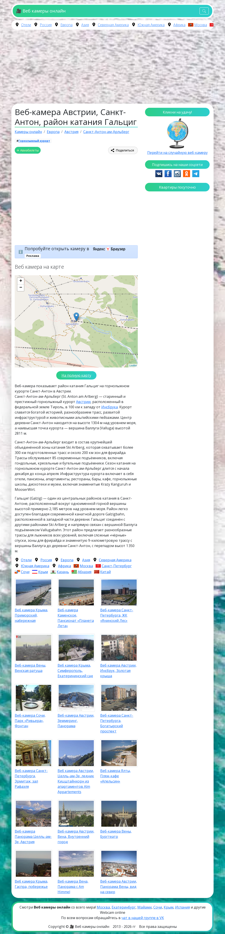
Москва (200, 24)
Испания (182, 907)
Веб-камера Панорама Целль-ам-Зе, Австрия (33, 836)
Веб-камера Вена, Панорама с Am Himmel (73, 886)
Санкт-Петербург (117, 565)
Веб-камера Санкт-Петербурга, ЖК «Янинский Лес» (116, 615)
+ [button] (20, 281)
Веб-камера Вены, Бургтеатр (116, 834)
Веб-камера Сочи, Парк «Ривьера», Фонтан (30, 720)
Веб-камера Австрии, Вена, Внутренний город (76, 836)
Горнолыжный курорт (34, 141)
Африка (179, 24)
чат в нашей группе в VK (143, 917)
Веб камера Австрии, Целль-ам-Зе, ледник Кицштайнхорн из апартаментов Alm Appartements (76, 781)
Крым (43, 571)
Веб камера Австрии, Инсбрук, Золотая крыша (118, 670)
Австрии (83, 401)
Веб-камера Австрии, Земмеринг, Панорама (76, 720)
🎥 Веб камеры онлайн (40, 11)
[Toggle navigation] (204, 11)
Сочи (25, 571)
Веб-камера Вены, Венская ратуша (30, 668)
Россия (46, 24)
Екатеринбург (124, 907)
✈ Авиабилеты (28, 150)
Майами (144, 907)
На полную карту (76, 375)
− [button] (20, 287)
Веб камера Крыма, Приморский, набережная (31, 615)
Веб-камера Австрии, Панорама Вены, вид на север (118, 886)
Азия (85, 24)
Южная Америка (151, 24)
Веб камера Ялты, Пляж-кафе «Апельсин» (115, 776)
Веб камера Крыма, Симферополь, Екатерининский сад (75, 670)
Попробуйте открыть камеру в (76, 249)
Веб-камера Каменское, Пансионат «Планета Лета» (76, 618)
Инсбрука (109, 407)
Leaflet (133, 365)
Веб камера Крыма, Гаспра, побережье (31, 884)
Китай (105, 571)
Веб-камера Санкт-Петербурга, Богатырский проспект (116, 723)
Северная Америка (113, 24)
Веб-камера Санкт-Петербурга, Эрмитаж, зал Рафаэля (31, 778)
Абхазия (84, 571)
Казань (63, 571)
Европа (66, 24)
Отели (26, 24)
